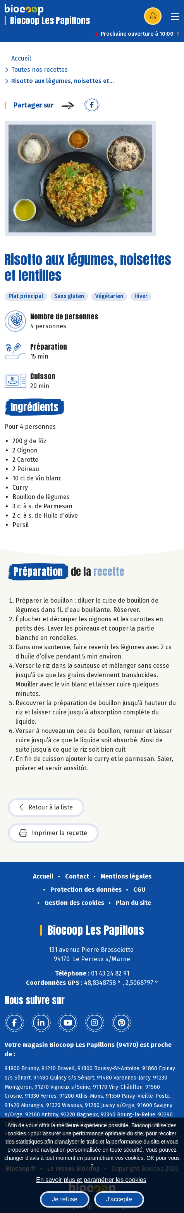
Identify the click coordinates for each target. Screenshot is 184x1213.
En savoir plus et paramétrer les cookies (91, 1180)
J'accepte (119, 1199)
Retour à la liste (46, 807)
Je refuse (64, 1199)
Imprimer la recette (53, 833)
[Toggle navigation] (175, 19)
